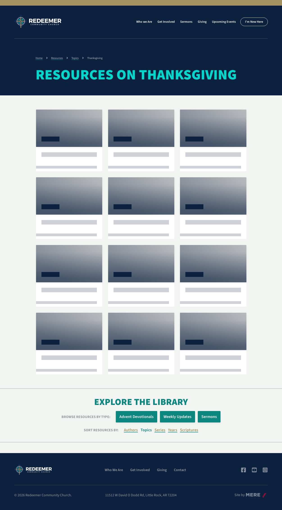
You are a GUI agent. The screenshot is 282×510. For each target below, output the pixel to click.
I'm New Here (254, 22)
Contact (180, 469)
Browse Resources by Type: (85, 416)
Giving (202, 22)
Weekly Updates (177, 417)
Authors (131, 430)
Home (39, 58)
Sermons (186, 22)
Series (160, 430)
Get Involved (166, 22)
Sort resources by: (101, 430)
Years (172, 430)
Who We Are (114, 469)
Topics (75, 58)
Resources (57, 58)
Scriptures (189, 430)
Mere (249, 493)
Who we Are (144, 22)
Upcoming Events (224, 22)
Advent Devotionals (136, 417)
